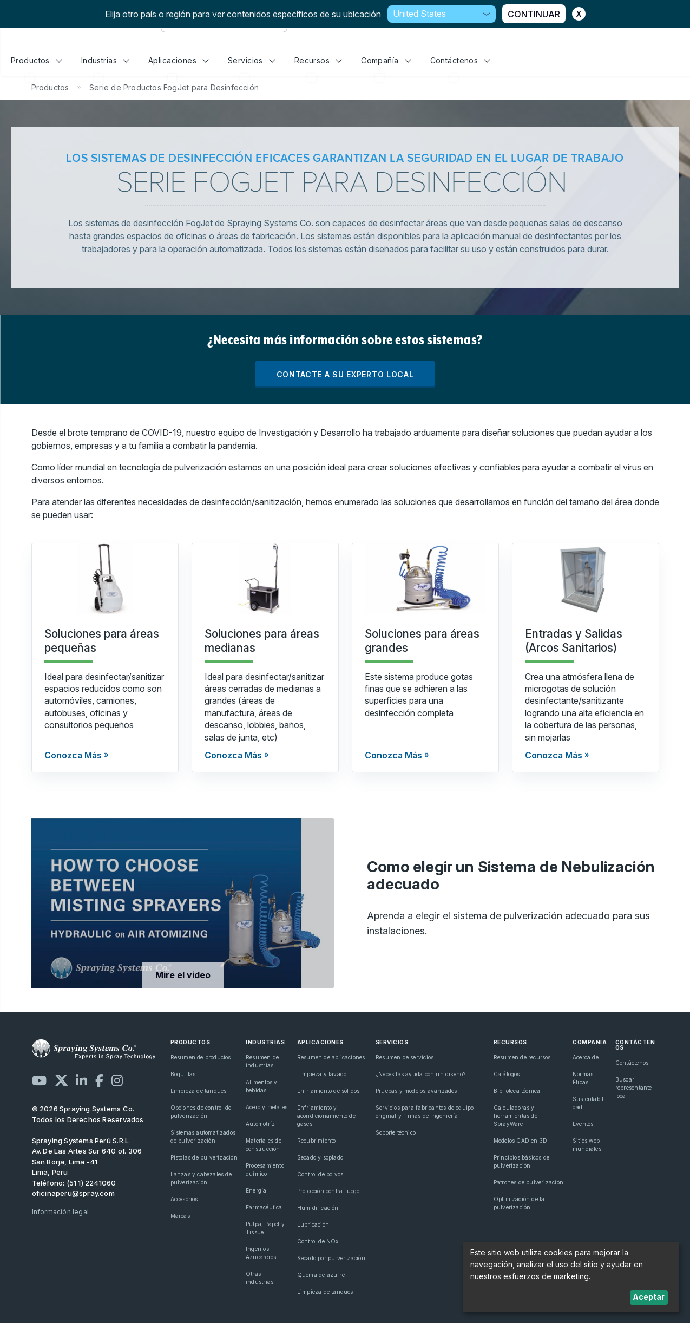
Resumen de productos (200, 1057)
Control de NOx (318, 1241)
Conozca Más (73, 755)
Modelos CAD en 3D (521, 1140)
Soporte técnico (396, 1132)
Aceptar (649, 1296)
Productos (36, 60)
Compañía (386, 60)
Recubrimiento (316, 1140)
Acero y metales (266, 1107)
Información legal (60, 1212)
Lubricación (313, 1224)
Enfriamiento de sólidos (328, 1091)
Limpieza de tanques (198, 1091)
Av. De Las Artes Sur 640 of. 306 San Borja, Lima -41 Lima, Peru (87, 1161)
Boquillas (183, 1074)
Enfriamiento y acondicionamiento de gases (326, 1115)
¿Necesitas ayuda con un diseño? (421, 1074)
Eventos (583, 1124)
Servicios (251, 60)
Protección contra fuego (328, 1191)
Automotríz (260, 1124)
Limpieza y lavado (322, 1074)
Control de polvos (320, 1174)
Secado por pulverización (331, 1258)
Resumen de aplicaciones (331, 1057)
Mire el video (183, 975)
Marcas (180, 1216)
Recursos (318, 60)
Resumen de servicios (404, 1057)
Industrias (105, 60)
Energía (256, 1190)
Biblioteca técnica (517, 1091)
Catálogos (507, 1074)
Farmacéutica (264, 1207)
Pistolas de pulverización (204, 1157)
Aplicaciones (178, 60)
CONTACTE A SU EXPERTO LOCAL (345, 374)
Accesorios (184, 1199)
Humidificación (318, 1207)
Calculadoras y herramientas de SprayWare (515, 1115)
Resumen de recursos (522, 1057)
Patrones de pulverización (528, 1182)
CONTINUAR (534, 14)
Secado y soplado (320, 1157)
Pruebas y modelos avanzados (416, 1091)
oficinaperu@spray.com (73, 1193)
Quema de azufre (321, 1275)
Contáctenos (460, 60)
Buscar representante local (633, 1087)
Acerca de (586, 1057)
